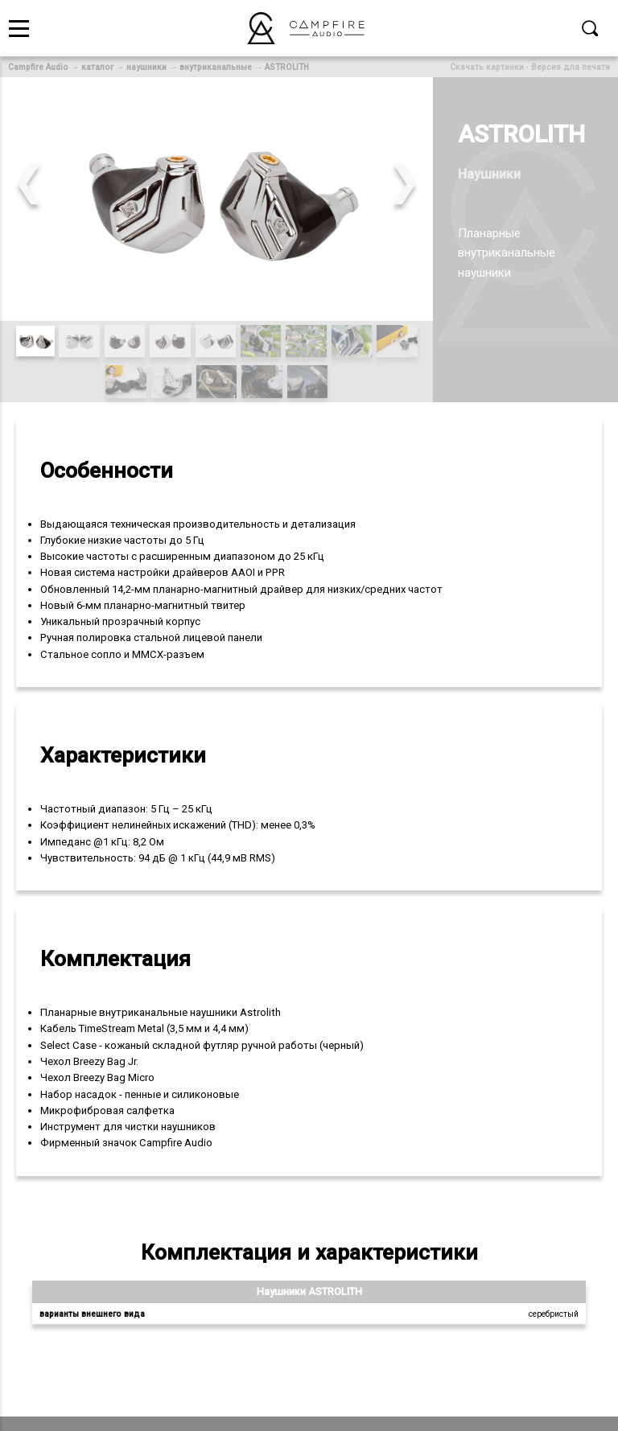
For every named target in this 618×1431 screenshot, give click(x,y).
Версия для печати (570, 67)
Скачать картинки (487, 67)
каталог (97, 67)
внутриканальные (215, 67)
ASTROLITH (287, 67)
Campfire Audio (38, 67)
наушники (146, 67)
